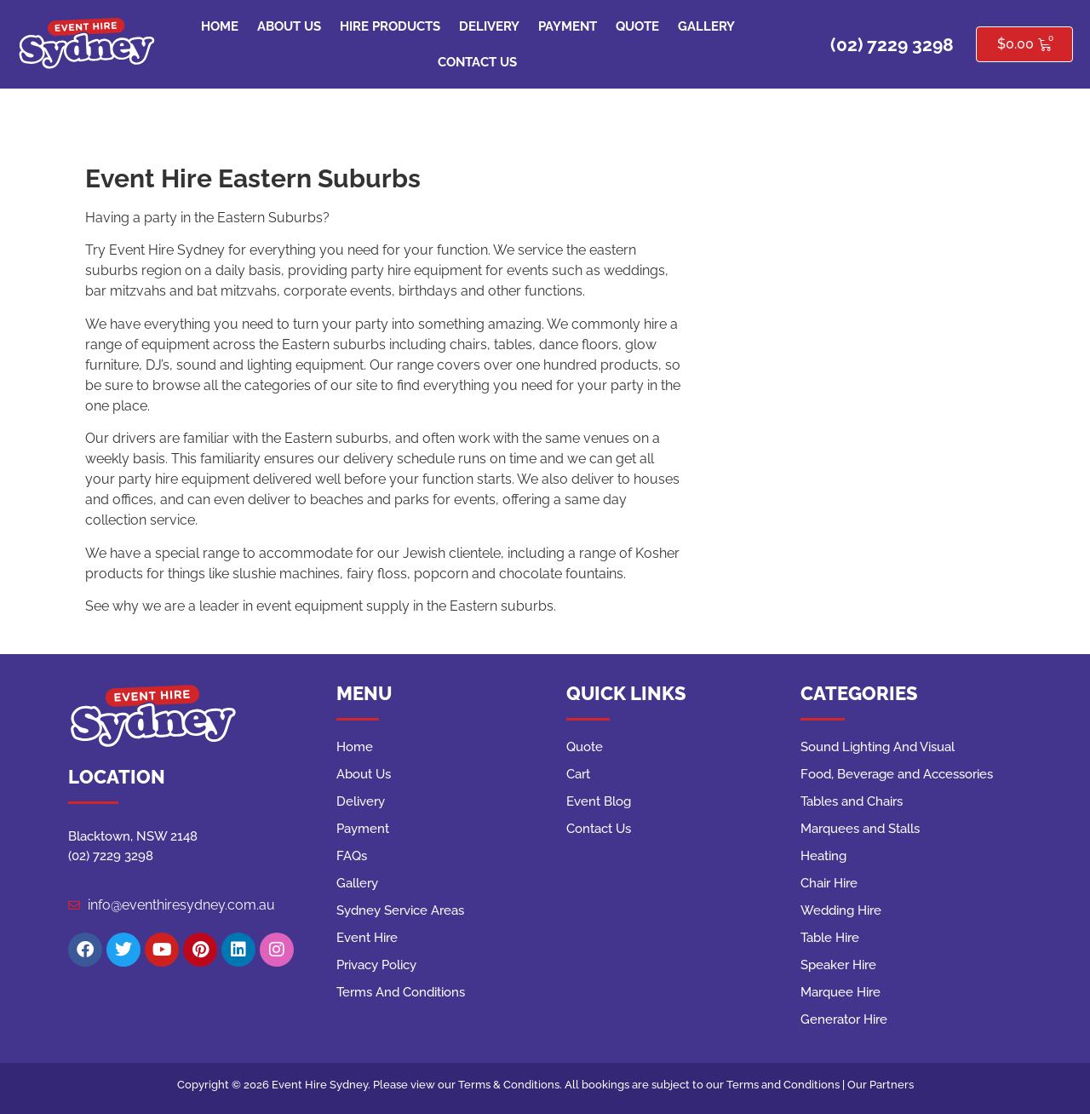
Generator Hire (843, 1019)
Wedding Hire (840, 910)
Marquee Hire (840, 992)
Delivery (489, 26)
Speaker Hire (838, 965)
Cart (578, 774)
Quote (637, 26)
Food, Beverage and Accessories (896, 774)
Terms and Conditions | (786, 1084)
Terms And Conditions (400, 992)
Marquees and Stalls (860, 828)
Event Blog (598, 801)
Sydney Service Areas (400, 910)
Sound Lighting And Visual (877, 747)
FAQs (351, 856)
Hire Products (390, 26)
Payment (567, 26)
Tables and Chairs (851, 801)
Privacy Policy (376, 965)
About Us (289, 26)
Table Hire (829, 937)
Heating (823, 856)
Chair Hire (829, 883)
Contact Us (477, 62)
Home (219, 26)
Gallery (706, 26)
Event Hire (367, 937)
